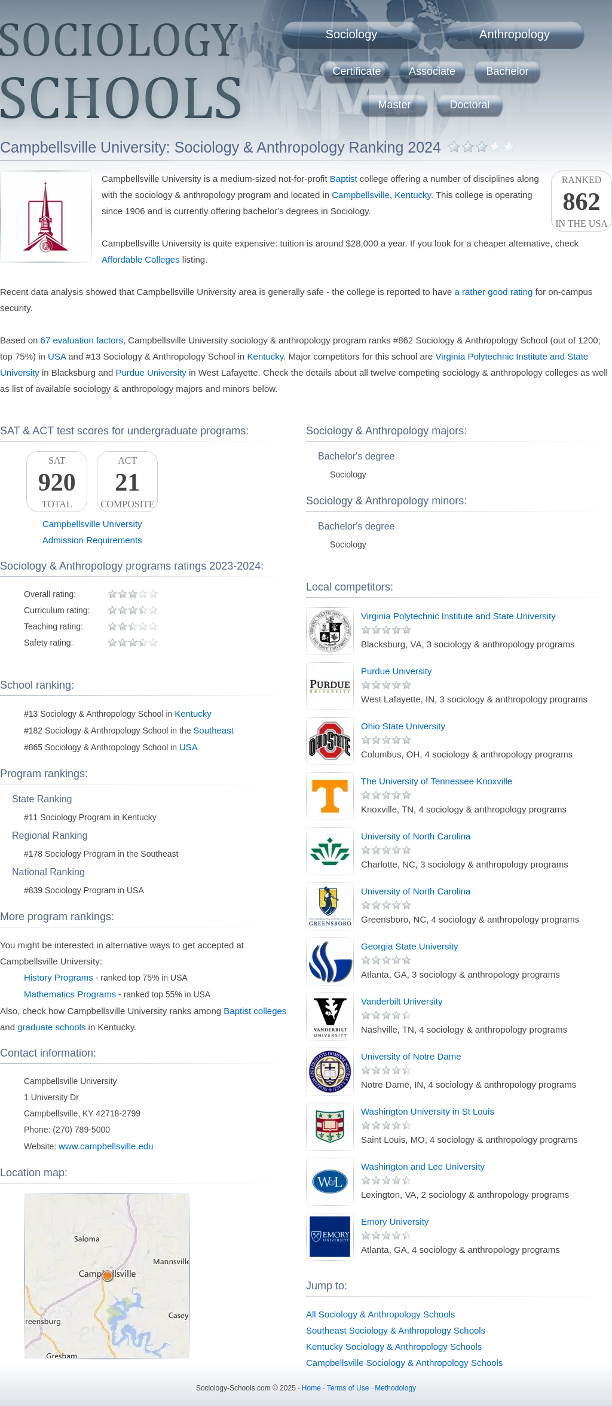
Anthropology (514, 34)
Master (394, 105)
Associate (432, 71)
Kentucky (412, 195)
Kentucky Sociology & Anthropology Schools (394, 1346)
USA (57, 356)
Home (311, 1388)
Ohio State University (403, 726)
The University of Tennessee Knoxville (436, 781)
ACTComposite (127, 482)
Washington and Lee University (423, 1166)
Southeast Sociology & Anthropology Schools (395, 1330)
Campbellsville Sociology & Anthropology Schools (404, 1363)
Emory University (395, 1221)
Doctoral (469, 105)
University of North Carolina (415, 836)
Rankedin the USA (581, 202)
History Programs (58, 977)
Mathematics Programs (70, 994)
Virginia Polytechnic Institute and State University (458, 616)
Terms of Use (348, 1388)
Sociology (352, 34)
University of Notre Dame (411, 1056)
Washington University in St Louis (427, 1111)
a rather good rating (493, 292)
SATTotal (57, 482)
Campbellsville (361, 195)
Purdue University (150, 372)
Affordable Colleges (141, 259)
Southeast (213, 730)
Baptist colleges (255, 1011)
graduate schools (51, 1027)
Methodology (395, 1388)
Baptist (343, 179)
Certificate (356, 71)
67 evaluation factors (82, 340)
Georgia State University (409, 946)
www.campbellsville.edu (106, 1146)
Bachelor (507, 71)
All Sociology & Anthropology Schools (380, 1314)
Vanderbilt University (401, 1001)
